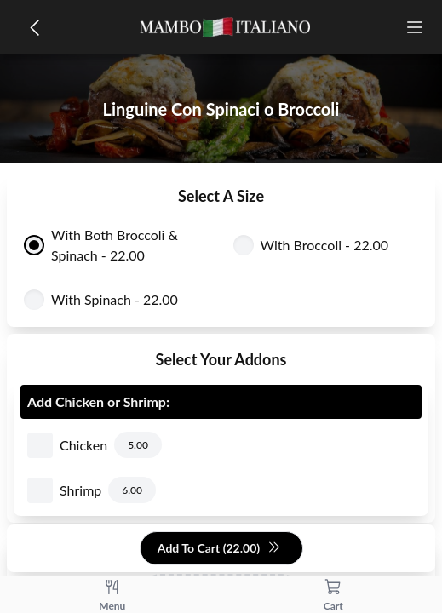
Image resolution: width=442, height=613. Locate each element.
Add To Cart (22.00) (219, 549)
